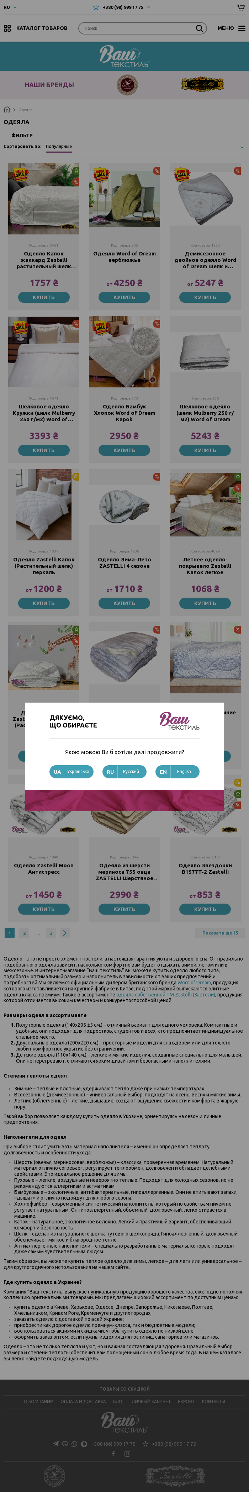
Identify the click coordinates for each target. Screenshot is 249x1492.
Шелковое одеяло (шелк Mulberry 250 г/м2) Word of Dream (205, 413)
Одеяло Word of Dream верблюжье (124, 256)
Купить (44, 297)
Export (186, 1401)
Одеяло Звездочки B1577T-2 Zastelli (205, 871)
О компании (38, 1401)
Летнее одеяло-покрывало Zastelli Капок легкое (205, 567)
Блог (118, 1401)
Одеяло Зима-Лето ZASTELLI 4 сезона (124, 564)
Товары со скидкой (125, 1389)
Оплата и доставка (83, 1401)
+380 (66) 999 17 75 (94, 1444)
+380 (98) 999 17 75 (123, 7)
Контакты (213, 1401)
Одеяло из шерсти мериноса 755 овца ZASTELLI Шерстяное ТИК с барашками (124, 874)
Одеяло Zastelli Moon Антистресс (44, 871)
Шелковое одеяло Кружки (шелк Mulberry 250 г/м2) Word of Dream (44, 413)
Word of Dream (194, 986)
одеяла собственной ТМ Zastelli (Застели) (165, 998)
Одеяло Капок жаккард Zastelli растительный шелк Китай (44, 260)
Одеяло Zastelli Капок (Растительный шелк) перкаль (44, 567)
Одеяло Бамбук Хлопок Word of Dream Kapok (124, 413)
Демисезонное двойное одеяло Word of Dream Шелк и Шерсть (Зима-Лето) (205, 260)
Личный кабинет (151, 1401)
